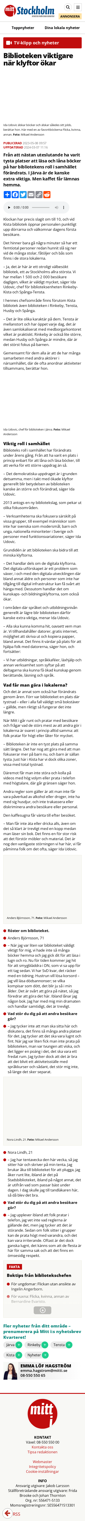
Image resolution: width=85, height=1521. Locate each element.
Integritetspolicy (42, 1466)
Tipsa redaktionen (42, 1452)
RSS (13, 1514)
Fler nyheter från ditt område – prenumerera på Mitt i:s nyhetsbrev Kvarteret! (42, 1331)
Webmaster (42, 1461)
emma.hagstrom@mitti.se (43, 1370)
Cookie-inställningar (42, 1471)
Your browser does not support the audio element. (36, 207)
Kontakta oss (42, 1447)
